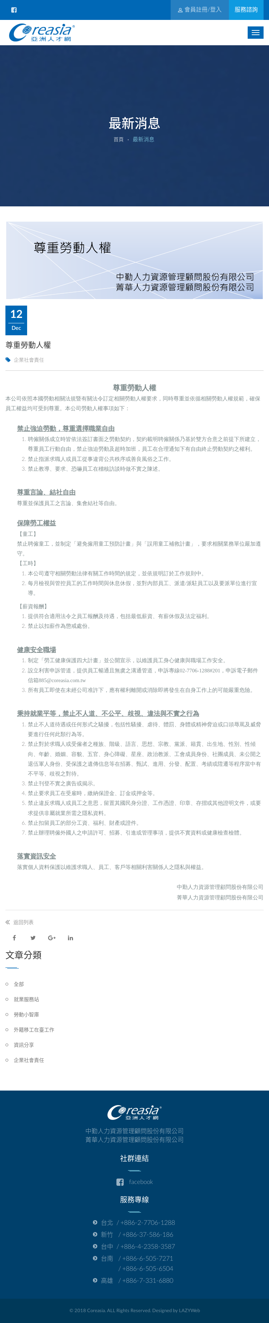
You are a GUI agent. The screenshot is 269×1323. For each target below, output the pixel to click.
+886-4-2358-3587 (147, 1247)
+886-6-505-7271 (147, 1259)
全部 (19, 984)
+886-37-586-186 (147, 1235)
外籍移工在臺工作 (34, 1030)
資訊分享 (24, 1045)
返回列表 (23, 922)
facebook (134, 1182)
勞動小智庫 (26, 1014)
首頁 (119, 139)
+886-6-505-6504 (147, 1269)
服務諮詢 (246, 10)
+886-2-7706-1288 (147, 1223)
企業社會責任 (29, 1060)
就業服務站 (26, 999)
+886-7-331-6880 (147, 1281)
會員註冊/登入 (200, 10)
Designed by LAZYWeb (176, 1311)
